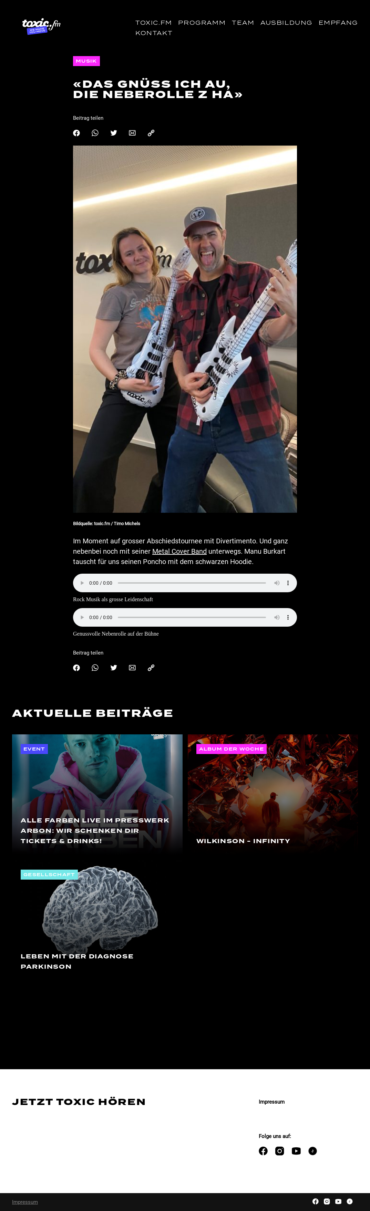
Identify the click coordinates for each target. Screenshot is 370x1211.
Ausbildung (286, 23)
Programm (202, 23)
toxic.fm (153, 23)
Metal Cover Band (179, 551)
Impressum (272, 1102)
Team (243, 23)
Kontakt (154, 33)
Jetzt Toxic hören (79, 1102)
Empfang (338, 23)
